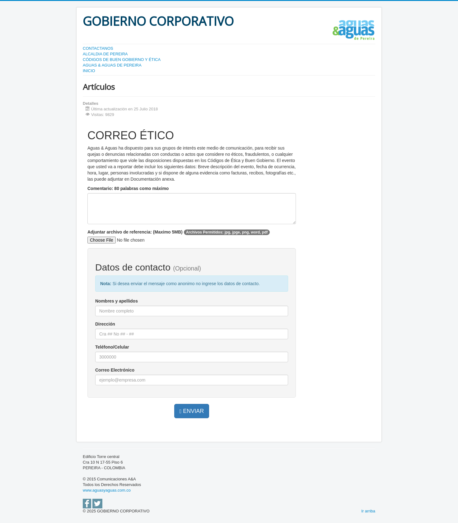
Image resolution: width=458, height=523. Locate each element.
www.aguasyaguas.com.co (107, 490)
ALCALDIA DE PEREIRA (105, 54)
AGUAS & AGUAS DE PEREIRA (112, 65)
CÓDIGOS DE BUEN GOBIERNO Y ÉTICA (122, 59)
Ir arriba (368, 511)
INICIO (89, 70)
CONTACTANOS (98, 48)
